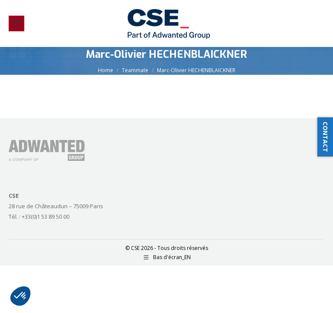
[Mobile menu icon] (16, 23)
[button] (20, 296)
